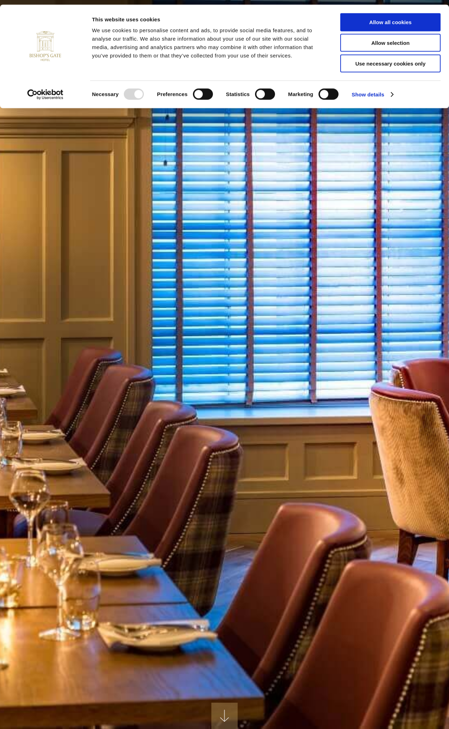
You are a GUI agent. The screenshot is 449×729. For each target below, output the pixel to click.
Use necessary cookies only (390, 59)
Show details (368, 90)
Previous (35, 444)
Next (414, 444)
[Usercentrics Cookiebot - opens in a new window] (45, 90)
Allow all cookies (390, 17)
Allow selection (390, 38)
